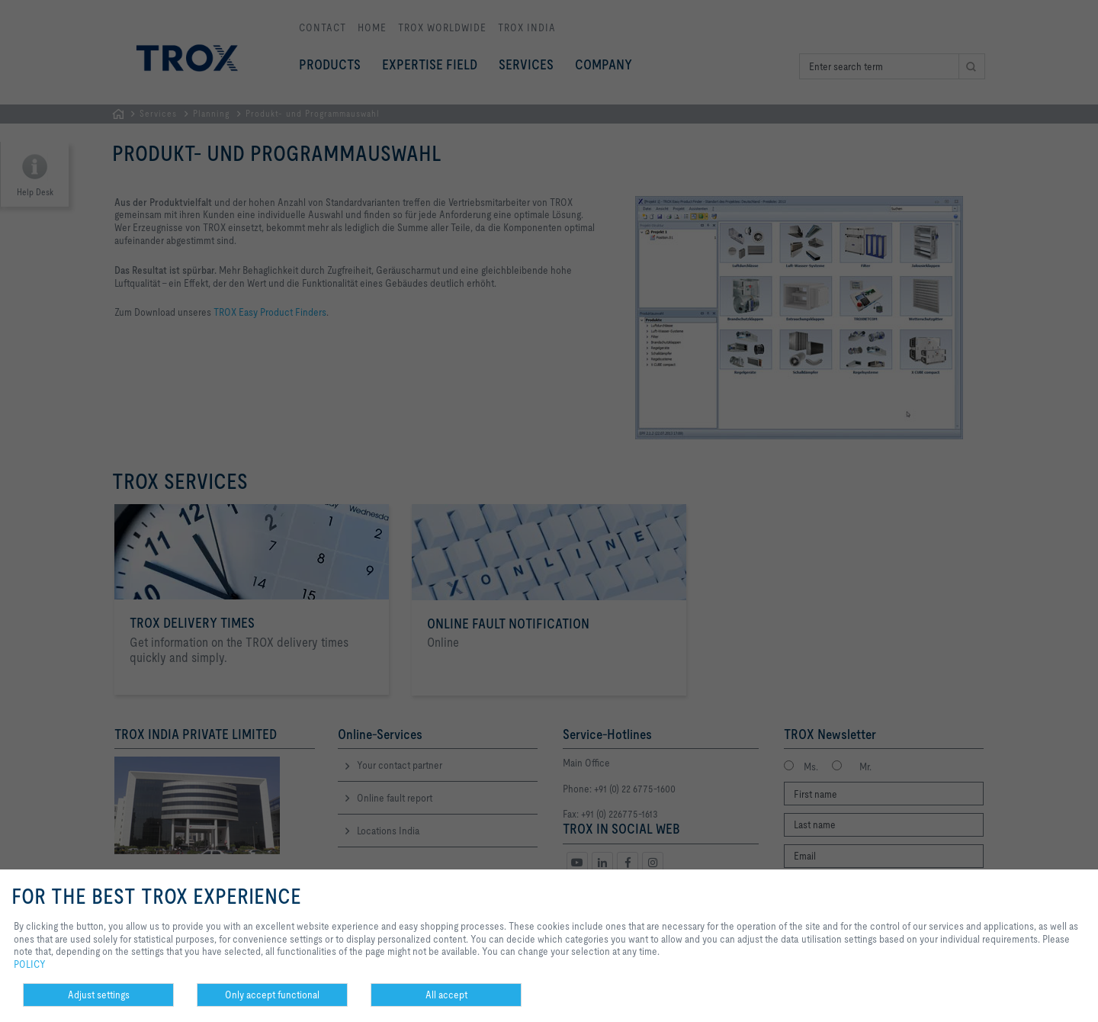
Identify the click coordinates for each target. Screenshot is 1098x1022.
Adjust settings (99, 994)
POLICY (30, 964)
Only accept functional (272, 994)
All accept (446, 994)
